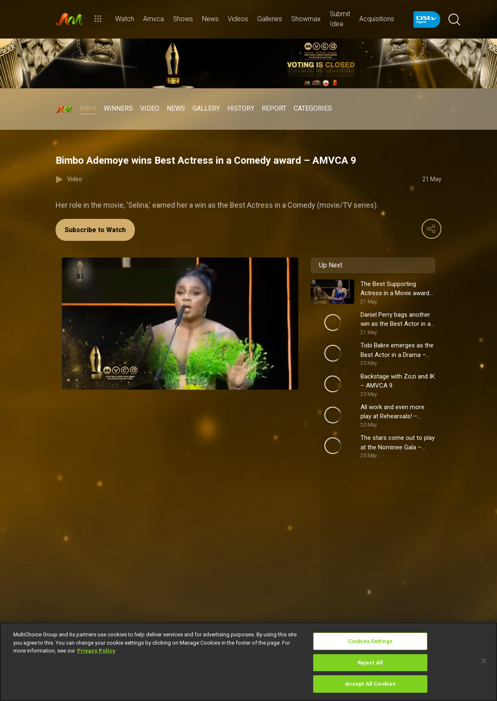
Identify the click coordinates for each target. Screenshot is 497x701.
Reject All (370, 663)
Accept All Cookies (370, 684)
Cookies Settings (370, 641)
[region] (248, 661)
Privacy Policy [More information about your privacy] (96, 651)
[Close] (484, 661)
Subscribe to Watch (95, 230)
